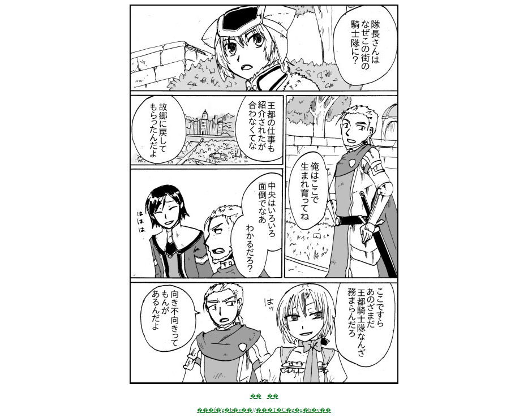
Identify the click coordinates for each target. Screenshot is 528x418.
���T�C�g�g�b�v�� (293, 410)
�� (255, 396)
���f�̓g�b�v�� (224, 410)
